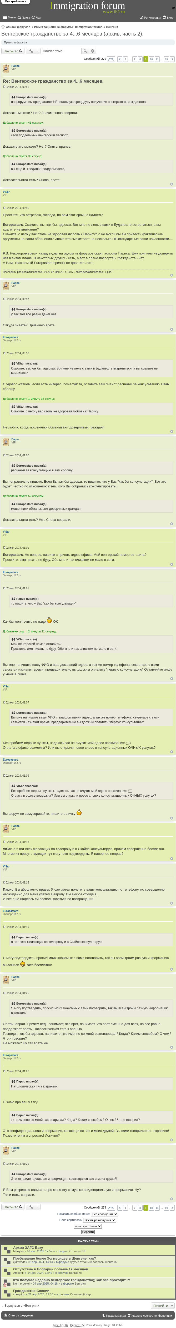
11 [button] (157, 59)
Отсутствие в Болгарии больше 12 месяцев (50, 1269)
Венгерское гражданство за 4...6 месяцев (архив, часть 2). (72, 34)
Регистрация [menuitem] (152, 17)
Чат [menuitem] (38, 17)
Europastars (10, 337)
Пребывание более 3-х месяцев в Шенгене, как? (54, 1258)
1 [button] (126, 59)
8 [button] (140, 59)
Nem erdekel (21, 1283)
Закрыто (11, 51)
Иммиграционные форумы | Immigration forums (68, 26)
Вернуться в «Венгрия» (21, 1305)
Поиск (85, 51)
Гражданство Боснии (31, 1291)
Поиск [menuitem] (26, 17)
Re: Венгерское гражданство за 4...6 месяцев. (53, 81)
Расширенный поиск (92, 51)
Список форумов (18, 26)
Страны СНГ (77, 1251)
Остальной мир (80, 1294)
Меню (12, 17)
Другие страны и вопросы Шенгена (93, 1262)
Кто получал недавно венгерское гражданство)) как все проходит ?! (71, 1280)
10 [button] (151, 59)
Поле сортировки (87, 1220)
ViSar (6, 192)
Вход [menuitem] (170, 17)
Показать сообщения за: (87, 1214)
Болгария (75, 1272)
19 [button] (166, 59)
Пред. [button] (119, 59)
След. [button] (172, 59)
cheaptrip (19, 1294)
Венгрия (112, 26)
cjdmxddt (19, 1262)
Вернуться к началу (171, 184)
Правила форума (15, 42)
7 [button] (134, 59)
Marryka (18, 1251)
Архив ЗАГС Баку (28, 1248)
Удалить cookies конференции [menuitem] (151, 1315)
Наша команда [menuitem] (116, 1315)
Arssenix (18, 1272)
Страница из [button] (111, 59)
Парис (16, 65)
